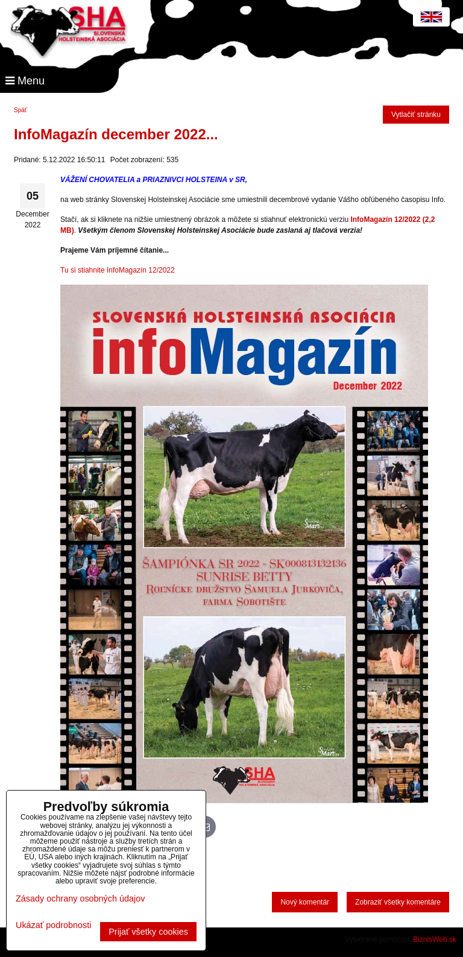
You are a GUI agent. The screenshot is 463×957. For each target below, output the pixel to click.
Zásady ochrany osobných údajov (80, 898)
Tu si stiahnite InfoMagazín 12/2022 (117, 270)
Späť (20, 110)
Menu (25, 81)
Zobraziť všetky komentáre (398, 902)
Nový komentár (304, 902)
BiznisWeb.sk (434, 939)
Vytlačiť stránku (416, 114)
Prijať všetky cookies (148, 931)
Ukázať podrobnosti (53, 925)
